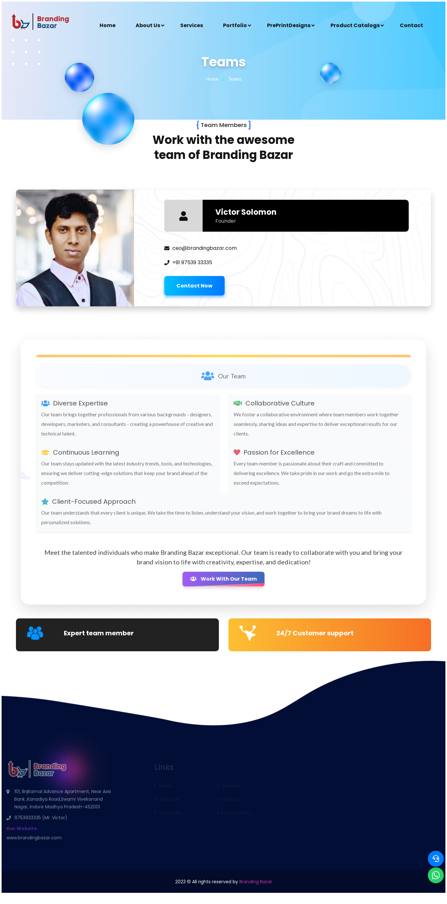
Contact (411, 25)
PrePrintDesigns (288, 25)
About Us (148, 25)
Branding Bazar (255, 881)
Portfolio (235, 25)
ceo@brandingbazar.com (204, 248)
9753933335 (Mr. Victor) (40, 820)
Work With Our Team (223, 581)
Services (191, 25)
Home (107, 25)
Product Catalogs (355, 25)
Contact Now (194, 285)
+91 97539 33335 (192, 262)
